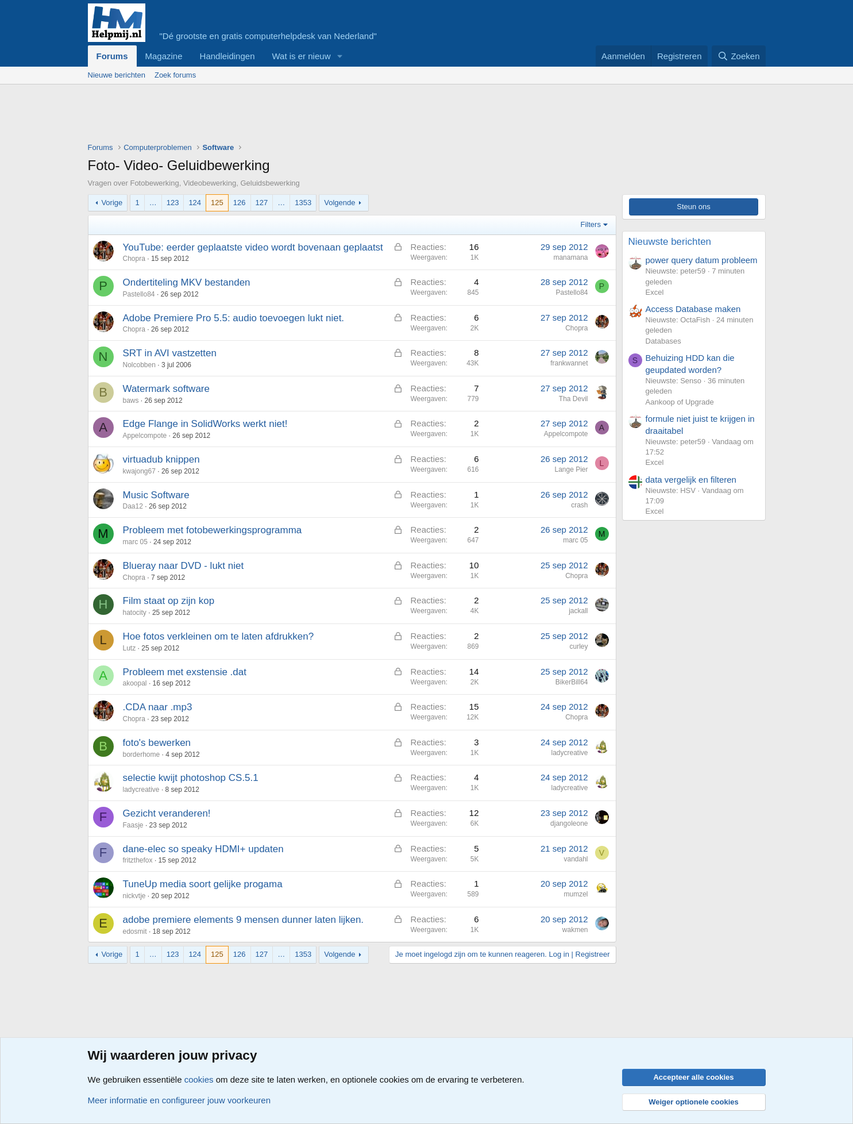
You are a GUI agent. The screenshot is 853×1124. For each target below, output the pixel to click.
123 (173, 202)
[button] (339, 56)
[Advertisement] (297, 116)
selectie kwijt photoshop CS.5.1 (190, 777)
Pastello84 (139, 294)
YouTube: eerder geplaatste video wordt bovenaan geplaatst (253, 247)
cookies (199, 1079)
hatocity (134, 613)
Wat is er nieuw (301, 56)
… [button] (153, 202)
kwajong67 (139, 471)
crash (579, 505)
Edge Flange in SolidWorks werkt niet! (205, 423)
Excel (655, 292)
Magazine (164, 56)
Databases (663, 341)
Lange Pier (571, 469)
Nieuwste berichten (670, 241)
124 (194, 202)
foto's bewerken (157, 742)
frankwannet (569, 363)
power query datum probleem (702, 260)
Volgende (339, 202)
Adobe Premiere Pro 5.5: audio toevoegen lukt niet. (234, 318)
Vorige (111, 202)
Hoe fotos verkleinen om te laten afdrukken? (218, 636)
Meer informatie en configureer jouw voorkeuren (179, 1100)
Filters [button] (591, 224)
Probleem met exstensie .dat (184, 672)
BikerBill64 (571, 682)
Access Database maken (693, 309)
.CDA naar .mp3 (157, 707)
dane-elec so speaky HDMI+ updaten (203, 849)
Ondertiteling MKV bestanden (186, 282)
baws (131, 401)
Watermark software (166, 388)
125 (217, 202)
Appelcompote (145, 436)
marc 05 (135, 542)
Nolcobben (139, 365)
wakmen (575, 930)
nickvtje (134, 896)
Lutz (129, 648)
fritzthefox (138, 860)
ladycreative (569, 753)
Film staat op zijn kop (169, 600)
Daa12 (133, 506)
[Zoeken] (739, 56)
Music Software (156, 495)
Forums (112, 56)
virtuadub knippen (161, 459)
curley (578, 646)
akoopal (135, 683)
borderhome (141, 754)
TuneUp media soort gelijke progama (203, 884)
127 (262, 202)
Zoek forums (175, 75)
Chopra (134, 259)
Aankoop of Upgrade (680, 402)
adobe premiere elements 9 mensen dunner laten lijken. (243, 919)
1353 (303, 202)
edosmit (135, 931)
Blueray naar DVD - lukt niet (183, 565)
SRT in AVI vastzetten (170, 353)
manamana (570, 257)
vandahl (575, 859)
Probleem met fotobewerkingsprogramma (212, 530)
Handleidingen (227, 56)
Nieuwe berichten (116, 75)
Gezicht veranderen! (167, 813)
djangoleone (569, 823)
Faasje (133, 825)
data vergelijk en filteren (691, 479)
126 (239, 202)
